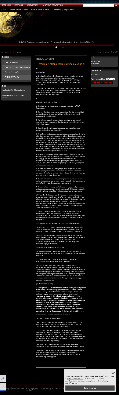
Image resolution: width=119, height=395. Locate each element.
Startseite (4, 52)
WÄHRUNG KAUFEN (40, 10)
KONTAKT (18, 5)
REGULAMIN (17, 52)
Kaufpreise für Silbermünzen (13, 90)
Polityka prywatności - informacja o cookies (39, 389)
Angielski (106, 52)
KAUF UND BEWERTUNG (53, 5)
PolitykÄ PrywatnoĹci (75, 379)
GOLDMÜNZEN (11, 62)
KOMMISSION (32, 5)
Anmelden (56, 10)
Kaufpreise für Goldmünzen (13, 95)
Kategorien (7, 57)
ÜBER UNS (6, 5)
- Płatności (95, 61)
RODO (57, 389)
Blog (4, 86)
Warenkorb (96, 70)
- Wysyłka (95, 63)
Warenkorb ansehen (102, 82)
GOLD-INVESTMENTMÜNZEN (17, 67)
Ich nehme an (90, 388)
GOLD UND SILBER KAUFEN (15, 10)
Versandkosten (18, 389)
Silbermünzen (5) (11, 72)
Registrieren (69, 10)
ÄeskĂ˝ (114, 52)
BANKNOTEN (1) (12, 77)
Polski (99, 52)
